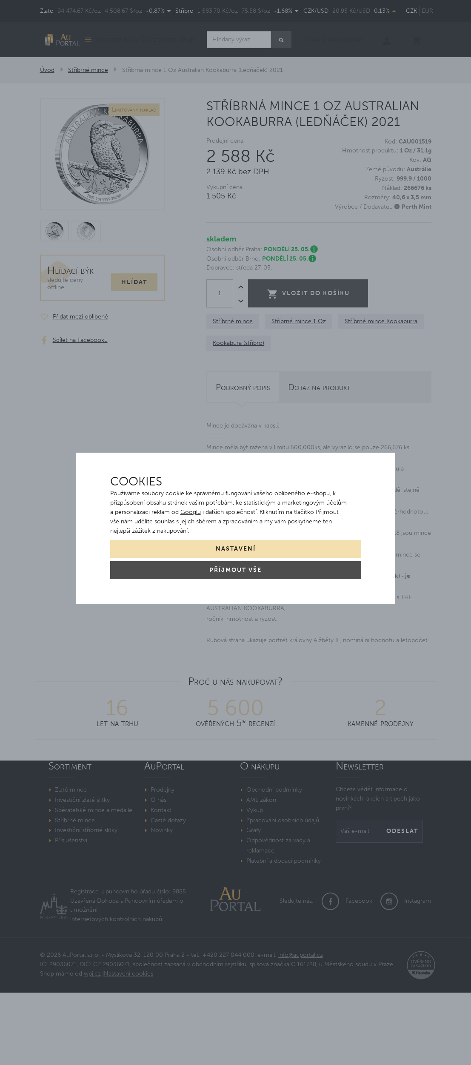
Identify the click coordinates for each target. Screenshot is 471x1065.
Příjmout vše (235, 570)
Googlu (190, 512)
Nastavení (236, 548)
